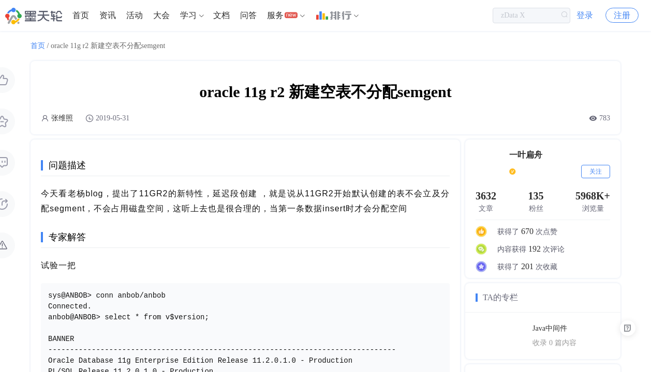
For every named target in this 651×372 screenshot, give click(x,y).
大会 (161, 15)
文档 (221, 15)
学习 (188, 15)
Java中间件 (549, 328)
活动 (134, 15)
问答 (248, 15)
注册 (622, 15)
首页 (80, 15)
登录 (584, 15)
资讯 (107, 15)
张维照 (62, 118)
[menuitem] (80, 15)
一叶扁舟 (525, 154)
